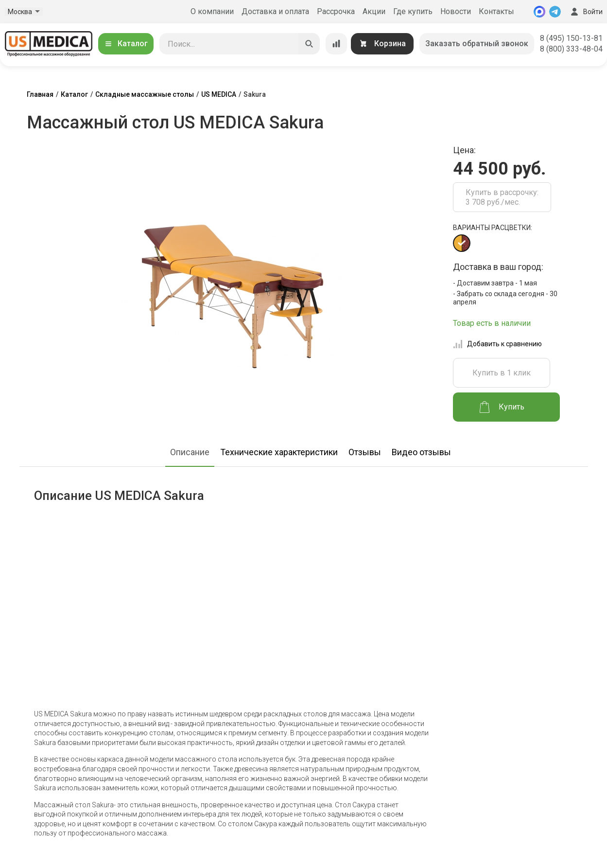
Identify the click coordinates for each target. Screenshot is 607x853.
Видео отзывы (421, 452)
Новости (455, 11)
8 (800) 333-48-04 (571, 48)
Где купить (413, 11)
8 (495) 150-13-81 (571, 38)
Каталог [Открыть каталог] (126, 43)
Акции (374, 11)
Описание (189, 452)
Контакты (496, 11)
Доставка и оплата (275, 11)
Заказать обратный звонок (476, 43)
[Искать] (309, 43)
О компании (212, 11)
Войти (586, 12)
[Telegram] (555, 12)
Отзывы (364, 452)
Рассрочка (336, 11)
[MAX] (539, 12)
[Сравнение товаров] (336, 43)
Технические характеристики (279, 452)
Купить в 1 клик (501, 372)
